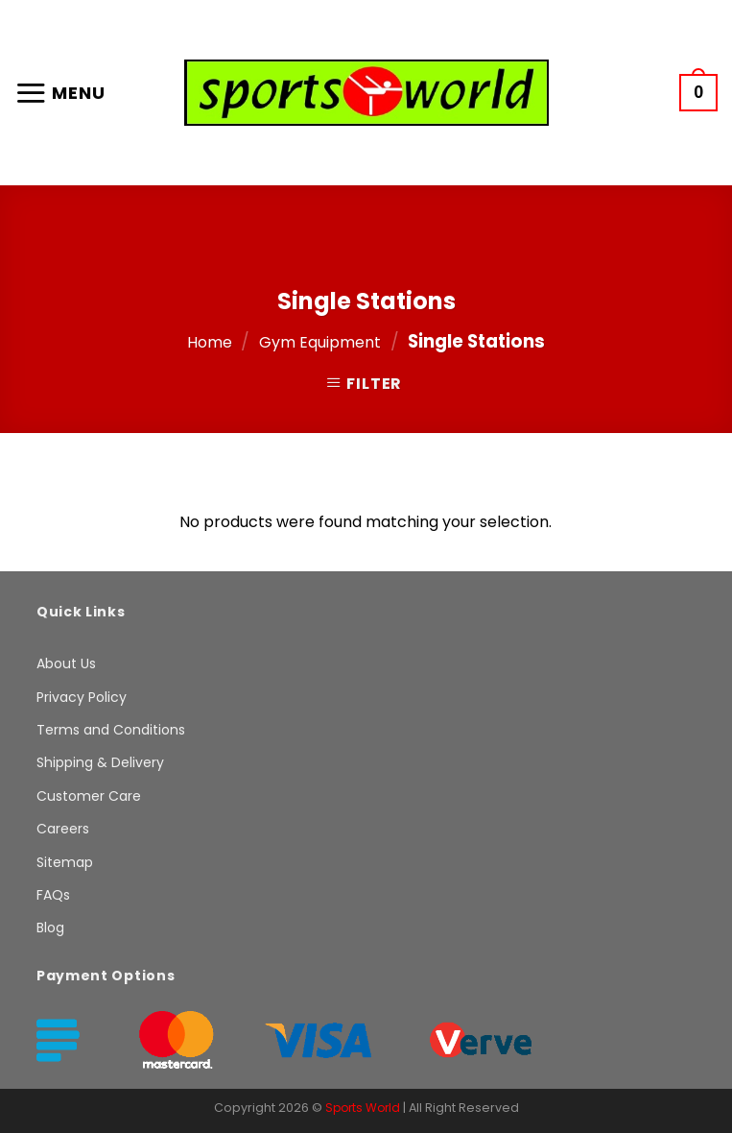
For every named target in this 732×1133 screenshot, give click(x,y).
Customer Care (88, 796)
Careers (62, 828)
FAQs (53, 894)
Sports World (362, 1107)
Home (209, 342)
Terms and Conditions (110, 729)
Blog (50, 927)
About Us (66, 663)
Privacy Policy (81, 697)
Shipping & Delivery (100, 762)
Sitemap (64, 862)
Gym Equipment (320, 342)
